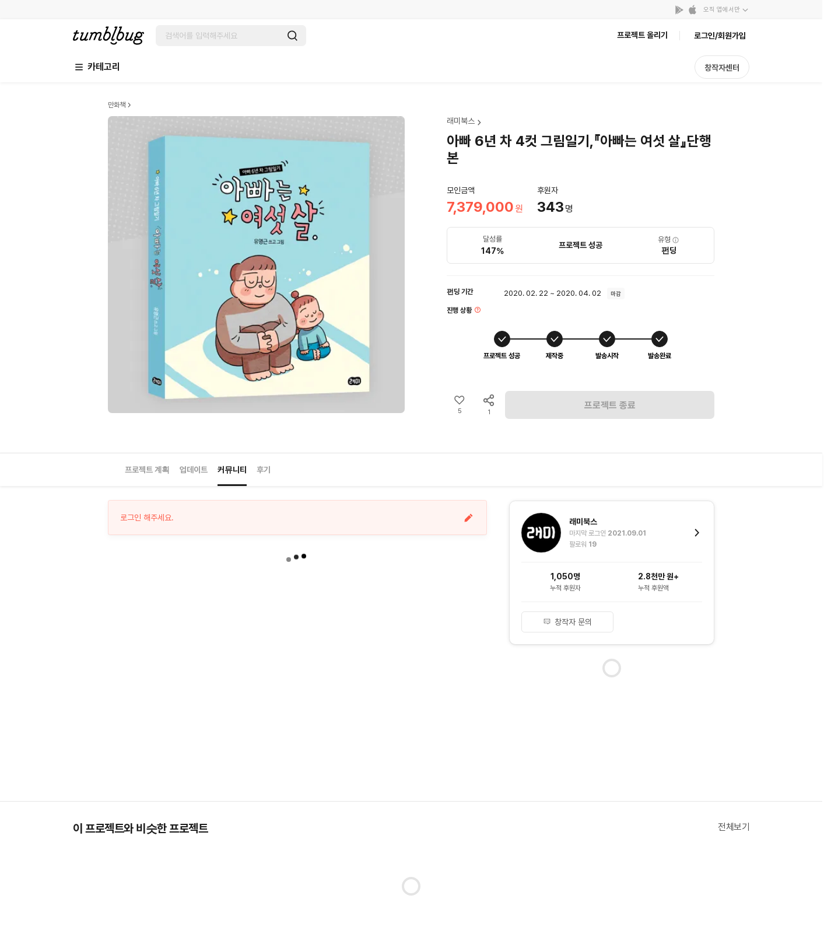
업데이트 (194, 469)
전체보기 (733, 827)
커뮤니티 (232, 469)
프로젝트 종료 (610, 405)
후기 (264, 469)
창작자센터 (721, 67)
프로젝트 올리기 (642, 35)
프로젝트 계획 (147, 469)
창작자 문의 (567, 622)
